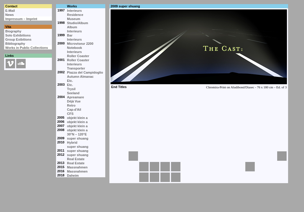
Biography (13, 31)
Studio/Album (77, 23)
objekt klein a (77, 118)
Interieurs (74, 10)
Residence (75, 14)
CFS (70, 113)
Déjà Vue (73, 101)
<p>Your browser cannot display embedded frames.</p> (198, 79)
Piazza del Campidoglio (85, 72)
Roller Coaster (78, 56)
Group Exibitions (18, 39)
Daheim (73, 175)
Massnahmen (77, 167)
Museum (73, 19)
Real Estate (75, 159)
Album (72, 27)
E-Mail (10, 10)
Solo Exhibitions (18, 35)
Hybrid (72, 142)
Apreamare (75, 97)
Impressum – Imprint (21, 19)
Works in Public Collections (26, 47)
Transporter (76, 68)
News (9, 14)
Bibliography (15, 43)
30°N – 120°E (77, 134)
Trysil (71, 89)
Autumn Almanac (80, 76)
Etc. (70, 80)
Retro (71, 105)
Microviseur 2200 (80, 43)
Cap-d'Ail (74, 109)
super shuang (77, 138)
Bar (69, 35)
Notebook (74, 47)
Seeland (73, 93)
